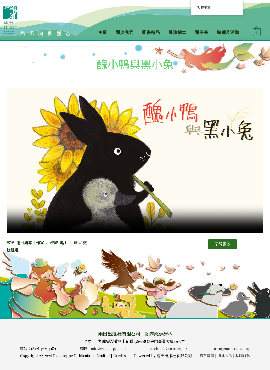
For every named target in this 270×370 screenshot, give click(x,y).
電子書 (201, 32)
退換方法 (225, 355)
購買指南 (206, 355)
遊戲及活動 (228, 32)
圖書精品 (151, 32)
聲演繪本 (177, 32)
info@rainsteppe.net (109, 348)
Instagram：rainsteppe (232, 348)
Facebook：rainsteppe (167, 348)
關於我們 (124, 32)
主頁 (102, 32)
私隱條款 (244, 355)
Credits (118, 355)
